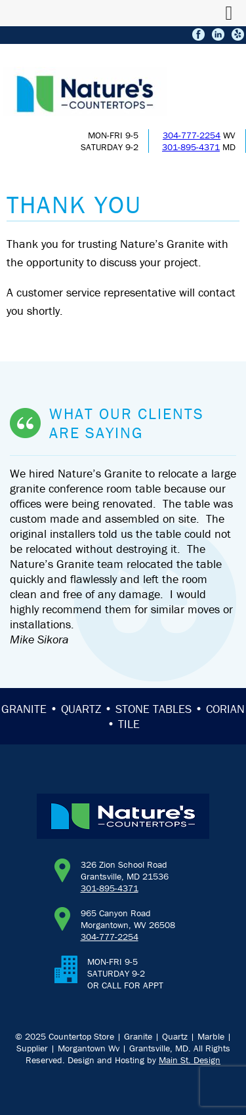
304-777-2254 (191, 135)
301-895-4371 (191, 147)
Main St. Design (189, 1060)
